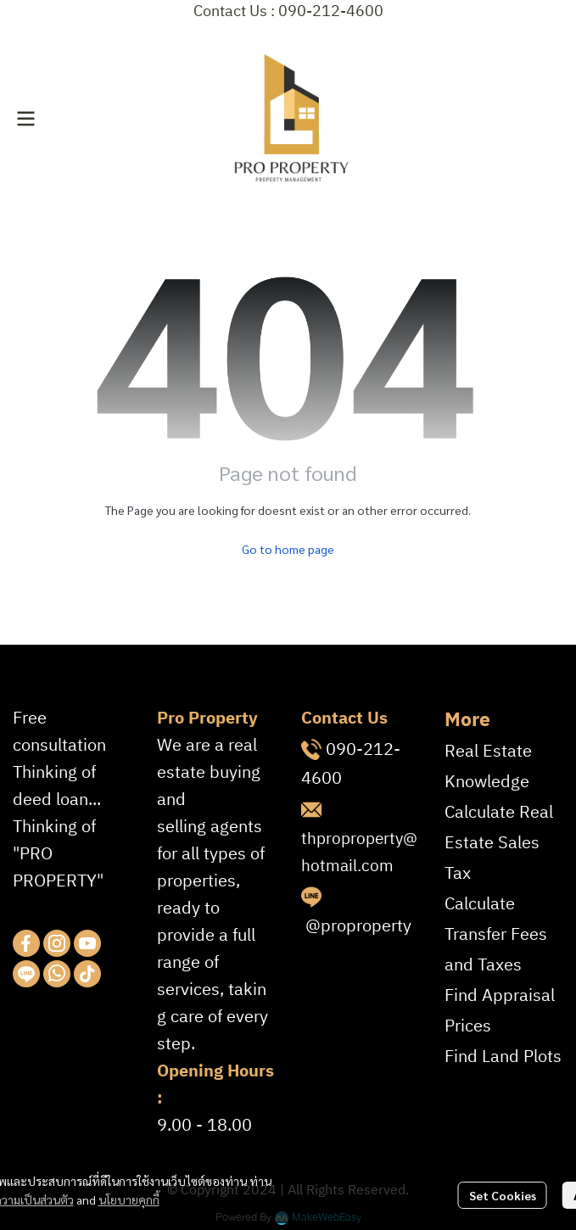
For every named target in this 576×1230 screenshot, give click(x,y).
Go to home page (288, 548)
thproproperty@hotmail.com (359, 853)
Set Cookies (502, 1195)
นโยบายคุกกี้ (128, 1199)
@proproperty (358, 927)
